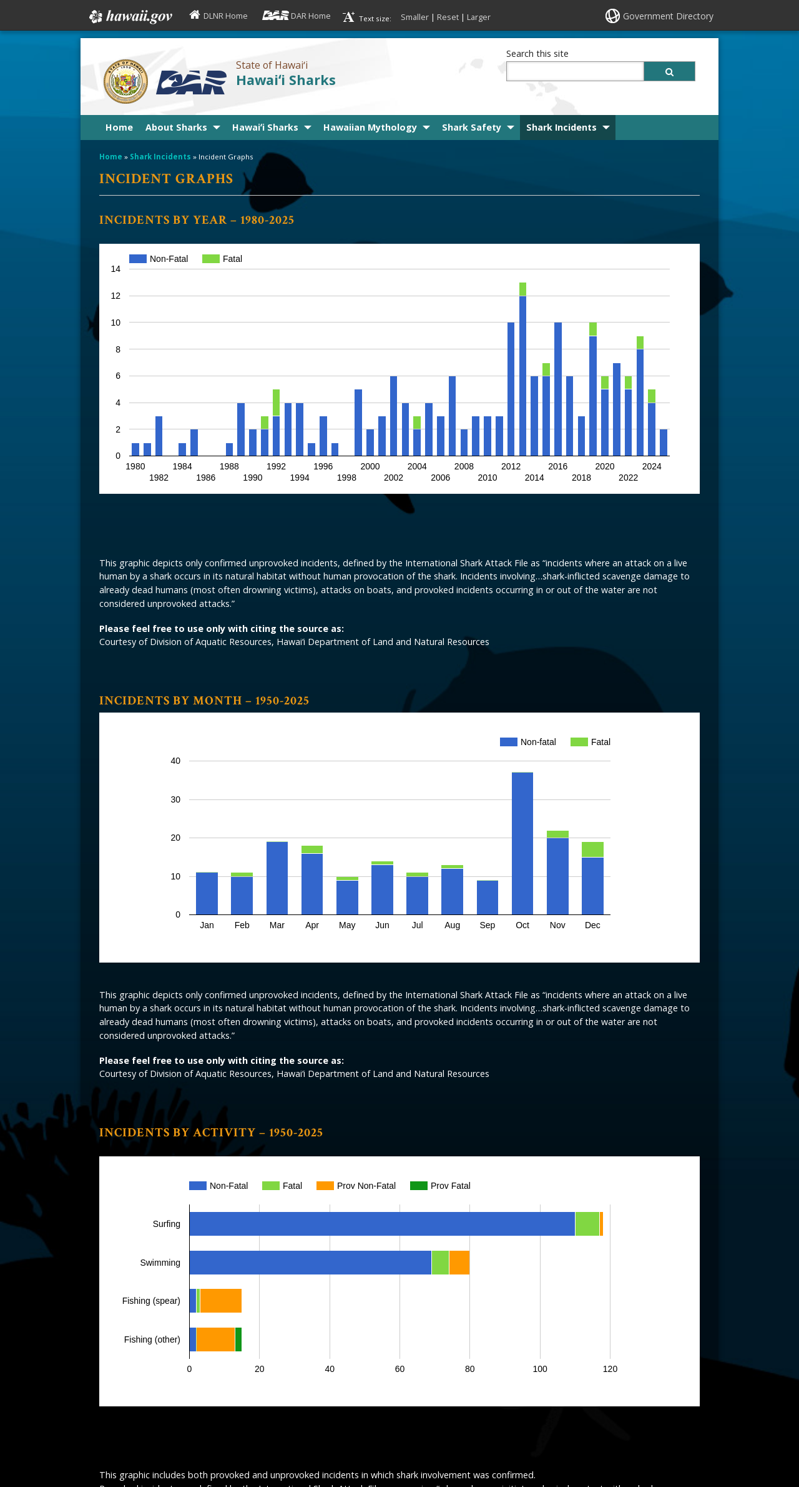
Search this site (537, 53)
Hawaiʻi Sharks (286, 79)
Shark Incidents (561, 127)
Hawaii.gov (129, 17)
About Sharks (176, 127)
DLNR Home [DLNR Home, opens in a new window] (225, 15)
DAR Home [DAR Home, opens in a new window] (311, 15)
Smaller (415, 17)
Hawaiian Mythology (370, 127)
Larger (479, 17)
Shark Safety (471, 127)
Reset (448, 17)
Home (119, 127)
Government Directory (668, 16)
